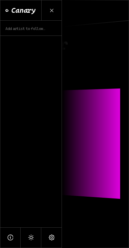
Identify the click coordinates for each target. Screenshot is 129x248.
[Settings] (51, 237)
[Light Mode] (31, 237)
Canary (21, 10)
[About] (10, 237)
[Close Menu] (51, 10)
